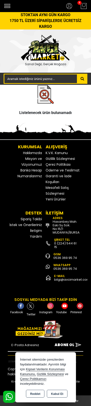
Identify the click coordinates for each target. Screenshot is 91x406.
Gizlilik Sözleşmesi (60, 158)
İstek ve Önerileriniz (25, 224)
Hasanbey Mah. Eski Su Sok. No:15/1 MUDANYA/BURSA (66, 227)
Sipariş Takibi (31, 219)
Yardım (36, 236)
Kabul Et (57, 394)
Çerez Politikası (58, 164)
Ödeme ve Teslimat (63, 170)
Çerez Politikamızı (33, 379)
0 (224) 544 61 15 (65, 245)
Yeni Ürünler (56, 199)
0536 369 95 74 (65, 258)
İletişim (36, 230)
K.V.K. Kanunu (57, 152)
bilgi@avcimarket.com (72, 279)
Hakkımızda (32, 152)
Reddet (35, 394)
